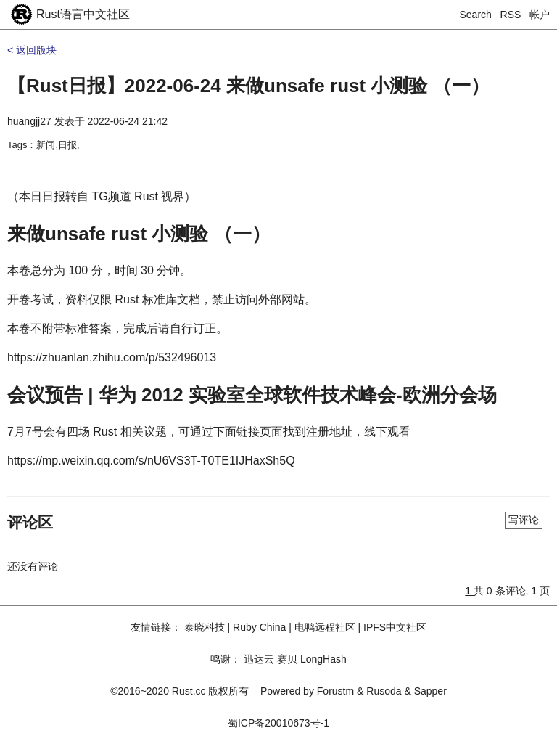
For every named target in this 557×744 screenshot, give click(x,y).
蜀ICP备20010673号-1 (278, 723)
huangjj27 (29, 121)
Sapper (430, 691)
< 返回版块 (32, 50)
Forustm (335, 691)
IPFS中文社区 (394, 627)
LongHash (323, 659)
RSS (510, 14)
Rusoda (383, 691)
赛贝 (287, 659)
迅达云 (259, 659)
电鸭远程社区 (324, 627)
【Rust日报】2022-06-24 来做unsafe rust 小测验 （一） (248, 86)
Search (476, 14)
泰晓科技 (204, 627)
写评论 (523, 520)
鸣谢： (225, 659)
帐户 (539, 14)
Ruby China (259, 627)
